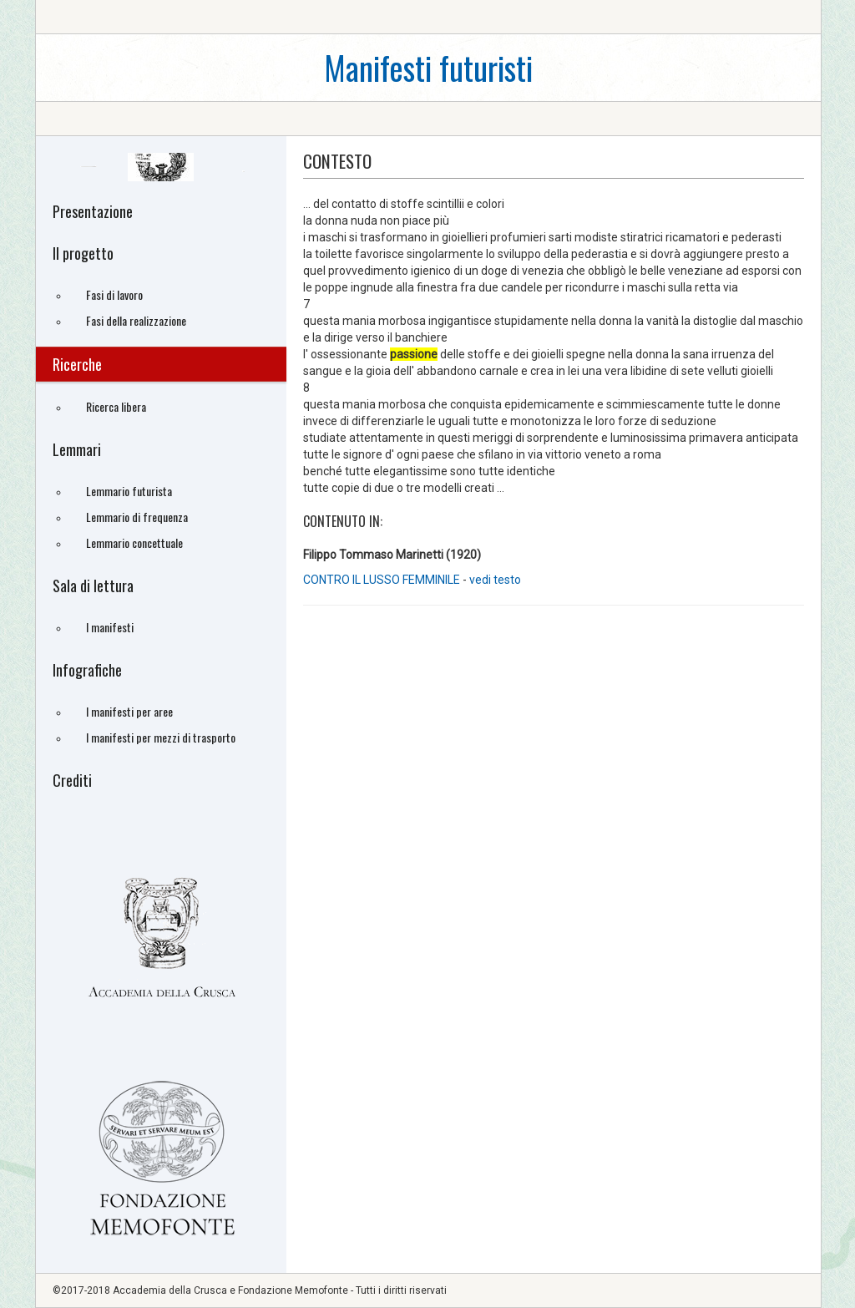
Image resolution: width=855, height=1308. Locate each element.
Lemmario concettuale (134, 542)
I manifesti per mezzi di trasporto (160, 737)
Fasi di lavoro (114, 294)
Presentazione (93, 211)
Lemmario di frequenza (137, 516)
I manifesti (110, 627)
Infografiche (87, 670)
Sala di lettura (93, 585)
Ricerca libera (116, 406)
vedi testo (495, 579)
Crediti (72, 780)
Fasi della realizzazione (136, 320)
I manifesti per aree (129, 711)
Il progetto (83, 253)
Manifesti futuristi (428, 67)
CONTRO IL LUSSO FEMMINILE (383, 579)
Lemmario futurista (129, 490)
